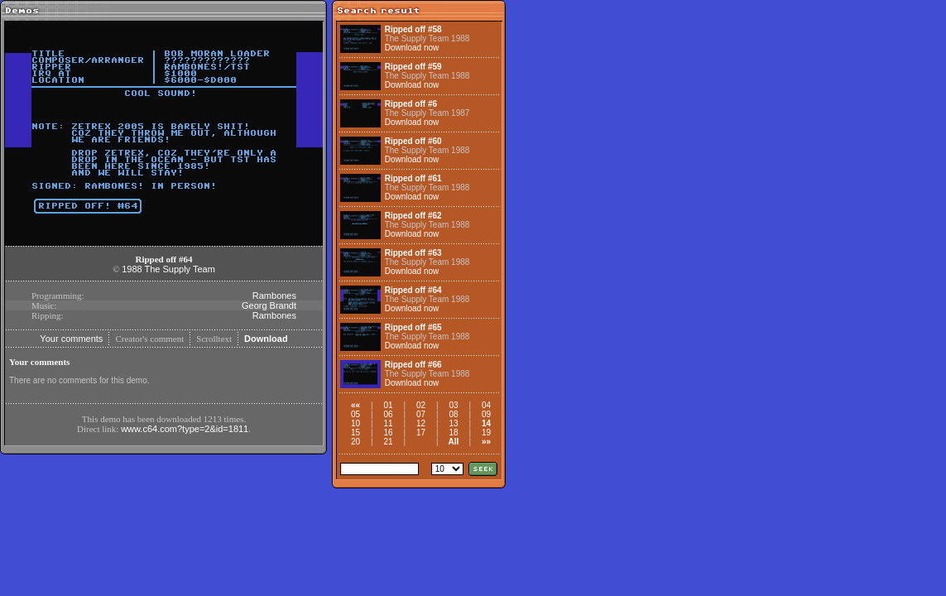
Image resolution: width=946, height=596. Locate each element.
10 (355, 423)
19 (486, 432)
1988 (132, 269)
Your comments (71, 339)
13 (453, 423)
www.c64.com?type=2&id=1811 (184, 429)
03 (453, 405)
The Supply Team (179, 269)
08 (453, 414)
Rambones (274, 295)
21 (387, 441)
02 (420, 405)
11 (387, 423)
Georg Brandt (269, 305)
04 (486, 405)
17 (420, 432)
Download (266, 339)
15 (355, 432)
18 (453, 432)
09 (486, 414)
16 (387, 432)
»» (486, 441)
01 (387, 405)
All (454, 441)
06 (387, 414)
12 (420, 423)
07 (420, 414)
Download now (412, 47)
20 (355, 441)
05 (355, 414)
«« (355, 405)
